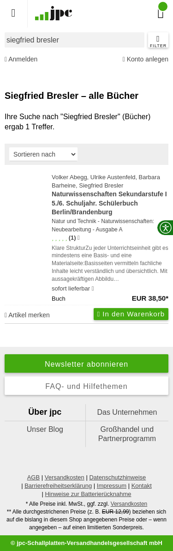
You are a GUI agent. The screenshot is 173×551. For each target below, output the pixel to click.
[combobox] (74, 40)
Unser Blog (45, 429)
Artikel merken (27, 315)
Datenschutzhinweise (117, 477)
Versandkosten (64, 477)
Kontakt (141, 485)
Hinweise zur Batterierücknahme (88, 493)
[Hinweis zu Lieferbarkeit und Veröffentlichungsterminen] (93, 289)
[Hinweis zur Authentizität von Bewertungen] (79, 238)
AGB (33, 477)
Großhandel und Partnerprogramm (127, 433)
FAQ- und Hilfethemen (86, 386)
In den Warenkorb (131, 314)
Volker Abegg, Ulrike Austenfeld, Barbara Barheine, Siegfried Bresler (110, 195)
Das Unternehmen (127, 412)
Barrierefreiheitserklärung (58, 485)
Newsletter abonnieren (86, 364)
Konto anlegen (145, 59)
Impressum (111, 485)
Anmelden (21, 59)
